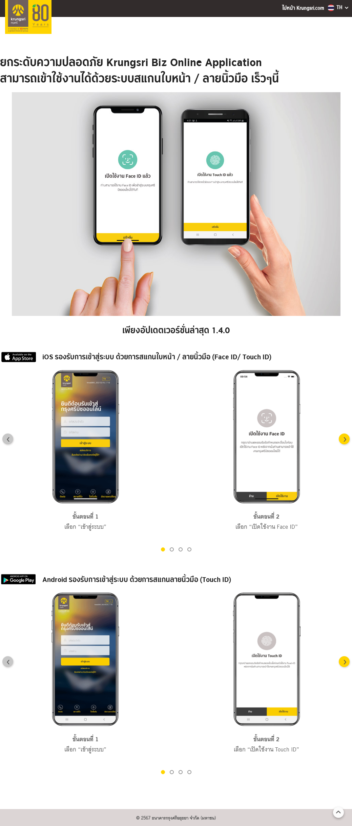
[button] (163, 549)
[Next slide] (344, 439)
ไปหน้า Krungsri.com (303, 8)
